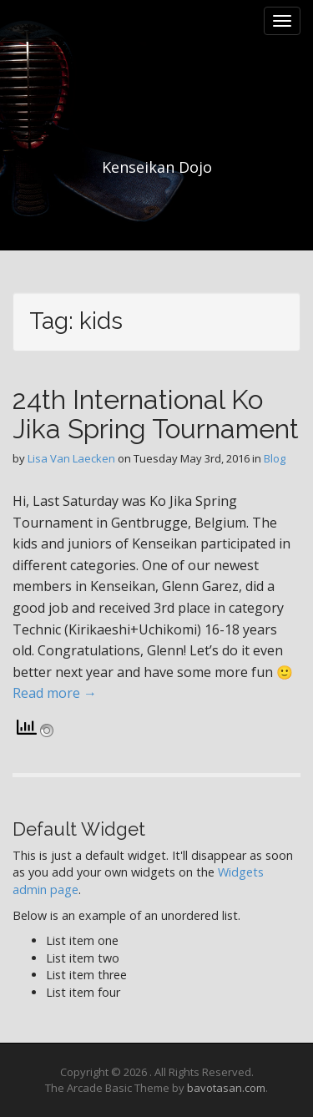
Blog (274, 458)
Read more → (55, 693)
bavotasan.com (226, 1087)
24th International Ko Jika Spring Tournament (156, 414)
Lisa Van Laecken (71, 458)
